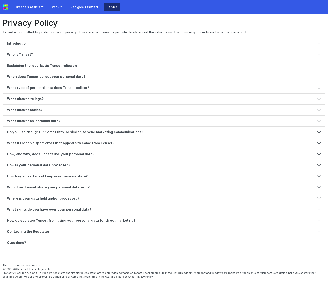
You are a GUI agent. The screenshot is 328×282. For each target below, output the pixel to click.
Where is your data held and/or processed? (43, 198)
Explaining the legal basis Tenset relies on (42, 65)
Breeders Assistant (30, 7)
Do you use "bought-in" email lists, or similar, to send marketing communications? (75, 132)
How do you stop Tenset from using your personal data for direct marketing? (71, 220)
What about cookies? (25, 110)
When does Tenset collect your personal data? (46, 77)
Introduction (17, 43)
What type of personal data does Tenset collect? (48, 88)
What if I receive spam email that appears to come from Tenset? (61, 143)
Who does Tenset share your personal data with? (48, 187)
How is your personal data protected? (39, 165)
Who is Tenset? (20, 54)
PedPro (57, 7)
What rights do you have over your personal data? (49, 209)
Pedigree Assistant (84, 7)
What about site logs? (25, 99)
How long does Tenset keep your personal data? (47, 176)
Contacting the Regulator (28, 231)
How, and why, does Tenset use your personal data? (51, 154)
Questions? (17, 242)
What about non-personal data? (34, 121)
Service (112, 7)
